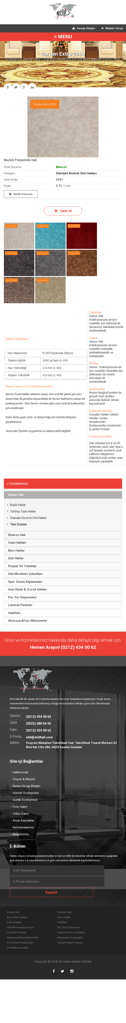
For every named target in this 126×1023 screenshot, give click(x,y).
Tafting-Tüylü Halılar (21, 511)
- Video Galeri (20, 813)
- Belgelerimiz (20, 834)
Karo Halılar (64, 917)
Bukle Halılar (16, 505)
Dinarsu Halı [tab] (15, 535)
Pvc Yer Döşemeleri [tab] (21, 597)
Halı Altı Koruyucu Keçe (20, 927)
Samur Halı (31, 59)
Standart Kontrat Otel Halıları (65, 59)
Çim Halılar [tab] (14, 558)
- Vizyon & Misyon (23, 779)
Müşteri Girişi (112, 28)
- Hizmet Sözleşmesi (25, 793)
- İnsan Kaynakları (22, 820)
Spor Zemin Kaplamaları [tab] (23, 582)
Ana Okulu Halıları (17, 917)
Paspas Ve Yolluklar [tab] (21, 566)
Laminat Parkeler (16, 932)
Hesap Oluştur (83, 28)
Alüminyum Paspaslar (70, 937)
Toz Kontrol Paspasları (20, 942)
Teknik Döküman (21, 194)
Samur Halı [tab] (14, 495)
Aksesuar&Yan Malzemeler (22, 937)
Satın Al (63, 211)
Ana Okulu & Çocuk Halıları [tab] (26, 589)
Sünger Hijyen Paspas (70, 942)
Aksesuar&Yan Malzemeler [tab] (26, 620)
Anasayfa (12, 59)
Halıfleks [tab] (13, 613)
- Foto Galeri (19, 807)
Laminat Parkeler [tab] (19, 605)
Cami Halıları (14, 922)
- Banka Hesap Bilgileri (25, 786)
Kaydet (51, 892)
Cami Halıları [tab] (15, 542)
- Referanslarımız (22, 827)
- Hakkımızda (19, 772)
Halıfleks (62, 922)
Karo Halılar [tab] (15, 550)
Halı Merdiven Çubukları (71, 932)
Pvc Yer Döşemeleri (68, 927)
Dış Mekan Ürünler (17, 947)
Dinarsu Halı (64, 912)
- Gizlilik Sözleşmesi (24, 800)
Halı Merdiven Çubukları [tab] (23, 574)
